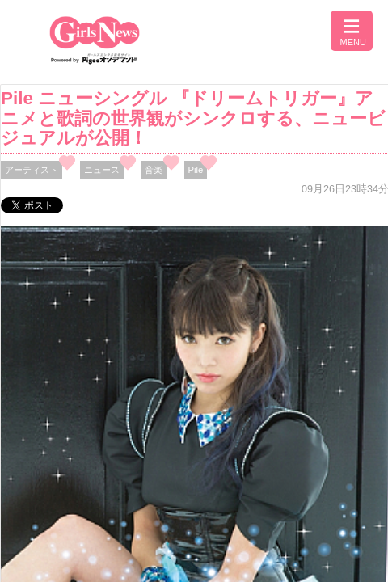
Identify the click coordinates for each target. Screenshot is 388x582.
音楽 (153, 170)
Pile (196, 170)
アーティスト (31, 170)
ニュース (102, 170)
